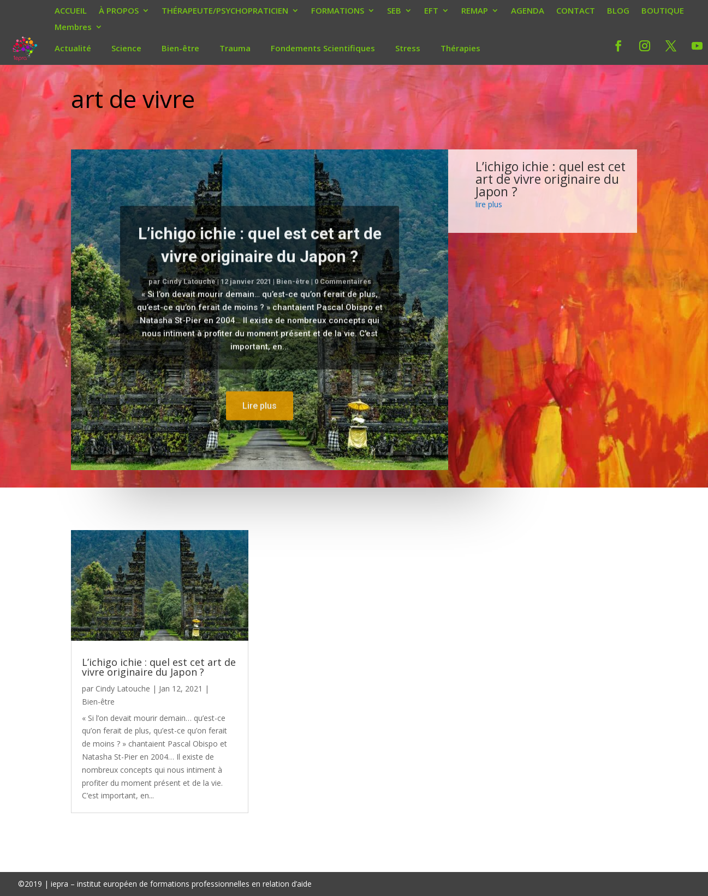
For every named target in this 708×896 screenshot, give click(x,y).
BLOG (618, 11)
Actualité (73, 48)
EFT (431, 11)
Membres (73, 27)
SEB (394, 11)
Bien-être (180, 48)
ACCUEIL (71, 11)
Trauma (235, 48)
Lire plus (259, 423)
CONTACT (575, 11)
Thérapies (460, 48)
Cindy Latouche (189, 300)
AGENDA (527, 11)
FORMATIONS (337, 11)
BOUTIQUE (662, 11)
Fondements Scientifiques (323, 48)
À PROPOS (119, 11)
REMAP (474, 11)
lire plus (488, 204)
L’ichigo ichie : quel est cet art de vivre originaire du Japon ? (550, 179)
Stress (407, 48)
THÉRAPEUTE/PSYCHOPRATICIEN (225, 11)
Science (126, 48)
